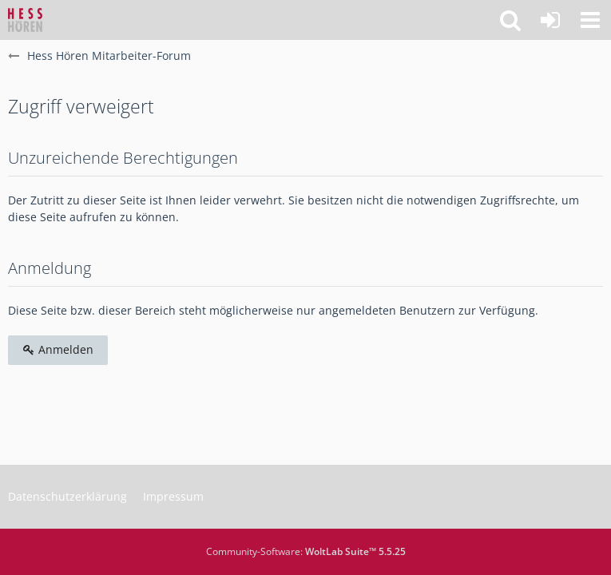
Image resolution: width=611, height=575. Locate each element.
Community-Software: (306, 551)
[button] (590, 20)
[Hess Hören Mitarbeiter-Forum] (25, 20)
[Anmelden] (550, 20)
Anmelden (57, 349)
